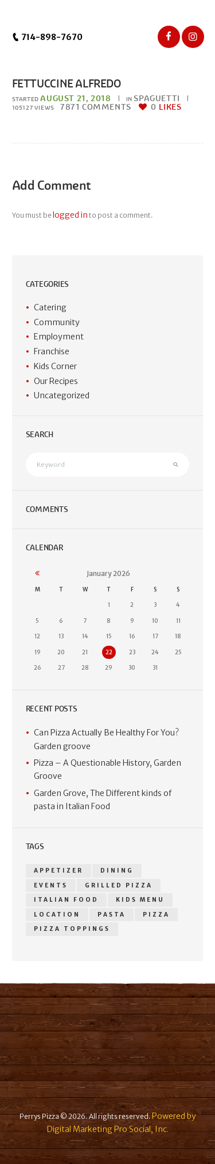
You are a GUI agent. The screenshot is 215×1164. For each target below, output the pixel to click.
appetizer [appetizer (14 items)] (58, 870)
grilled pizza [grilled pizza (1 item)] (119, 885)
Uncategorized (61, 395)
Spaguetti (156, 98)
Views (33, 108)
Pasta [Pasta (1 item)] (111, 914)
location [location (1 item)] (57, 914)
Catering (50, 307)
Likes (166, 107)
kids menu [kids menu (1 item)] (140, 899)
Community (57, 322)
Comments (95, 107)
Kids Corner (55, 366)
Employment (59, 336)
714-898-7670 (47, 37)
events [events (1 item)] (51, 885)
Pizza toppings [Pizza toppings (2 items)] (72, 929)
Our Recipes (56, 381)
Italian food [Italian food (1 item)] (66, 899)
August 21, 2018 (75, 98)
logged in (70, 215)
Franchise (51, 351)
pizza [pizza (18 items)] (156, 914)
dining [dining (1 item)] (117, 870)
